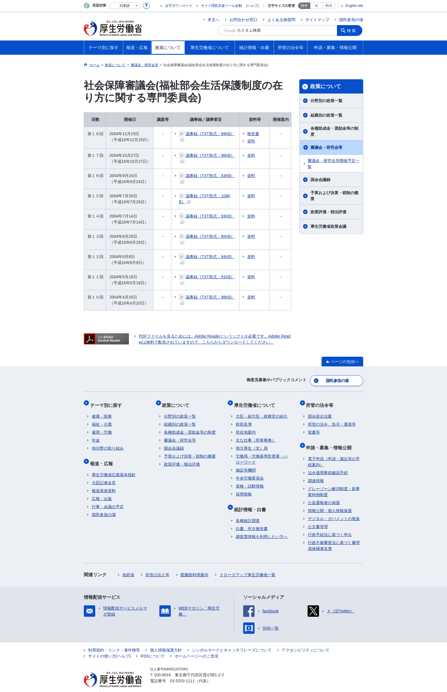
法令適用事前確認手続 (328, 464)
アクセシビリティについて (306, 641)
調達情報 (316, 472)
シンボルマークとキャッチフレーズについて (232, 641)
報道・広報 (103, 456)
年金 (96, 435)
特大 (329, 6)
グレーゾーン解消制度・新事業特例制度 (334, 483)
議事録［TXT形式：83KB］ (210, 175)
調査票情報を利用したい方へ (262, 527)
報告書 (260, 133)
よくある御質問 (281, 20)
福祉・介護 (102, 419)
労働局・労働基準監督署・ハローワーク (262, 454)
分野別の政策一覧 (326, 100)
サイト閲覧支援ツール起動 (221, 6)
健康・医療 (102, 411)
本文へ (214, 20)
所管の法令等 (321, 401)
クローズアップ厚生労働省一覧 (247, 566)
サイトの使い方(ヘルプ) (109, 647)
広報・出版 (102, 490)
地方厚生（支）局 (252, 443)
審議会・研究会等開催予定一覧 (333, 163)
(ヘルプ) (252, 6)
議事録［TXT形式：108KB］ (211, 196)
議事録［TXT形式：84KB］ (210, 256)
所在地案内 (246, 427)
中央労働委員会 (250, 473)
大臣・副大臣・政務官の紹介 (262, 411)
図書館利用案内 (194, 566)
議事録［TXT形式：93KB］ (210, 216)
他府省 (128, 566)
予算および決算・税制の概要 (334, 195)
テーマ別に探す (108, 401)
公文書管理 (318, 518)
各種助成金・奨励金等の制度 (334, 131)
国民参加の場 (351, 20)
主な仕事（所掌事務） (256, 435)
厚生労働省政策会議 (328, 226)
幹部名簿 (244, 419)
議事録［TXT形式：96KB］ (210, 155)
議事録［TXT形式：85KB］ (210, 236)
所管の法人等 (157, 566)
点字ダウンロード (178, 6)
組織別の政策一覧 (326, 115)
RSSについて (153, 647)
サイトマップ (317, 20)
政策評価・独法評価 (328, 212)
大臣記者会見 (104, 474)
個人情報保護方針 (166, 641)
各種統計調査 (248, 512)
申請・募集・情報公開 (330, 440)
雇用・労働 (102, 427)
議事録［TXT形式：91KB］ (210, 277)
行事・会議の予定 (108, 498)
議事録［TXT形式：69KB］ (210, 134)
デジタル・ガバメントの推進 (334, 510)
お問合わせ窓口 (243, 20)
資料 (258, 141)
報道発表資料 (104, 482)
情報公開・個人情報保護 (330, 502)
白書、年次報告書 (252, 520)
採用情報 (244, 489)
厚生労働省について (256, 401)
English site (354, 6)
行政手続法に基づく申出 (330, 525)
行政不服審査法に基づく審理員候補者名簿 (334, 536)
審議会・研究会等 (326, 147)
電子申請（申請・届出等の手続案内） (334, 453)
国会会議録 (320, 179)
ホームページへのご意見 (197, 647)
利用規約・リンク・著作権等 (114, 641)
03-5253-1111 (182, 672)
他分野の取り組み (108, 443)
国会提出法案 (320, 411)
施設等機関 (246, 465)
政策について (325, 86)
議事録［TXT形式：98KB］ (210, 297)
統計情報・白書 (252, 502)
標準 (304, 6)
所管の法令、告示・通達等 (332, 419)
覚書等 (314, 427)
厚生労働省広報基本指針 (114, 466)
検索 (353, 30)
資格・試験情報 (250, 481)
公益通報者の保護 (324, 494)
